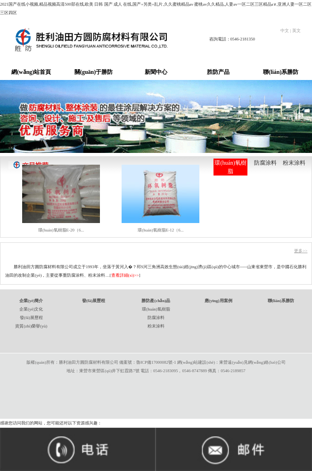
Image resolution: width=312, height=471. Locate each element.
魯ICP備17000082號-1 (156, 362)
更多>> (300, 250)
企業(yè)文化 (31, 309)
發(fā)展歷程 (31, 317)
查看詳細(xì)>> (125, 275)
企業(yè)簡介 (31, 300)
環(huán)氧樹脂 (230, 167)
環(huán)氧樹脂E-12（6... (160, 230)
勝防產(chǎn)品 (155, 300)
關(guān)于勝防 (93, 72)
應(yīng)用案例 (218, 300)
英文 (297, 30)
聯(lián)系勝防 (280, 72)
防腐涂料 (265, 163)
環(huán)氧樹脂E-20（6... (61, 230)
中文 (284, 30)
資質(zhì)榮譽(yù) (31, 326)
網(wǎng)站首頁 (31, 72)
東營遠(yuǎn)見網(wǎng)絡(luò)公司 (252, 362)
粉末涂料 (294, 163)
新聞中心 (156, 72)
